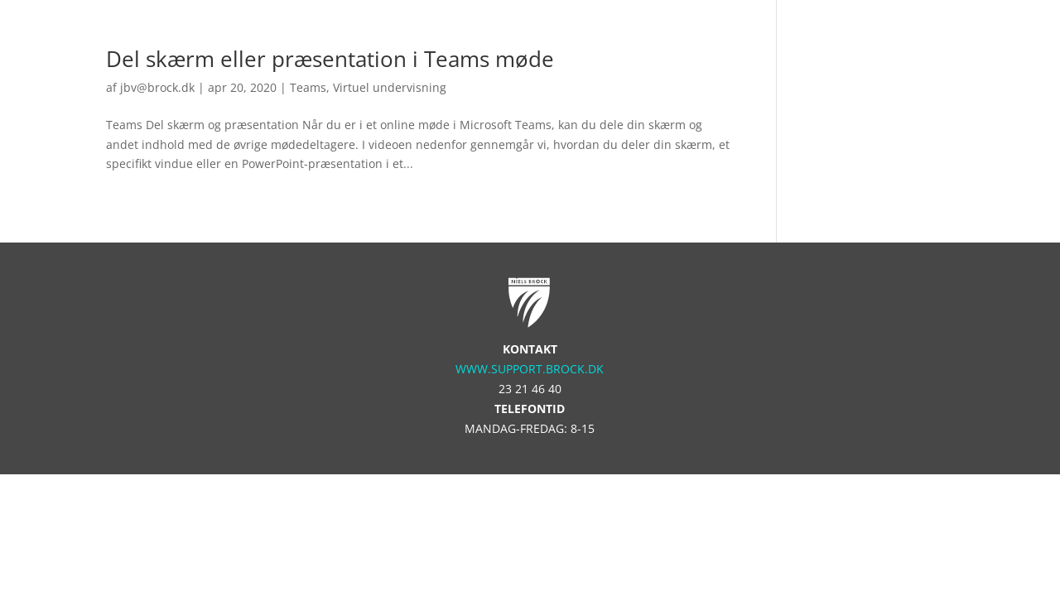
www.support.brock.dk (529, 369)
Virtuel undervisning (389, 87)
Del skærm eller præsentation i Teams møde (330, 59)
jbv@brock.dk (157, 87)
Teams (308, 87)
